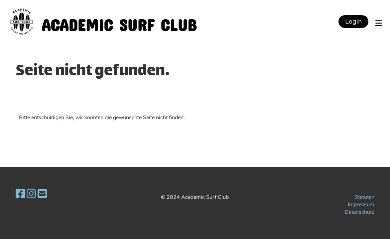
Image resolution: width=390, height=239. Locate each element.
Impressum (361, 204)
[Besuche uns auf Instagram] (31, 194)
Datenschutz (359, 212)
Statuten (364, 197)
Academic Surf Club (119, 21)
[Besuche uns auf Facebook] (20, 194)
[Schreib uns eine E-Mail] (42, 194)
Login (353, 21)
